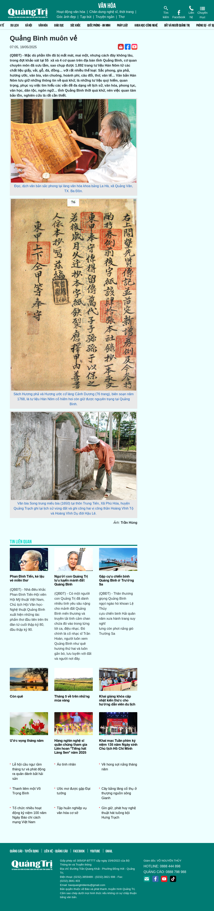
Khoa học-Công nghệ (146, 25)
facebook (79, 850)
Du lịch (14, 25)
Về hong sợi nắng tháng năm (119, 767)
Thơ (121, 17)
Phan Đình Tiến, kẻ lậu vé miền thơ (27, 578)
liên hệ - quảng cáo (56, 850)
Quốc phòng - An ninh (98, 25)
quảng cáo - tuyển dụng (24, 850)
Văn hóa (42, 25)
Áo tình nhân (66, 764)
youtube (95, 850)
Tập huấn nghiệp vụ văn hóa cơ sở (72, 810)
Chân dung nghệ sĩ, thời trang (111, 12)
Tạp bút (85, 17)
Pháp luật (122, 25)
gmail (109, 850)
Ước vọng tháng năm (27, 740)
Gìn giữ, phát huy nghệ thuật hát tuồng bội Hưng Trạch (119, 812)
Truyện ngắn (105, 17)
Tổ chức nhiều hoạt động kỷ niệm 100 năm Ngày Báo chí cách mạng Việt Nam (29, 815)
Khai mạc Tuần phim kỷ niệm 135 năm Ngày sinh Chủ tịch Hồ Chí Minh (118, 744)
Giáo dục (59, 25)
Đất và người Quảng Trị (177, 25)
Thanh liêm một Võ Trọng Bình (26, 791)
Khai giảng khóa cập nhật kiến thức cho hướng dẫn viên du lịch (117, 700)
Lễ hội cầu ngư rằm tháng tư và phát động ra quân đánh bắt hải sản (28, 771)
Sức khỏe (75, 25)
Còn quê (16, 696)
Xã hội (28, 25)
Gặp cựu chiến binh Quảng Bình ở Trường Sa (116, 580)
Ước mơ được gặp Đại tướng (73, 791)
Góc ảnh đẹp (66, 17)
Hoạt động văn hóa (71, 12)
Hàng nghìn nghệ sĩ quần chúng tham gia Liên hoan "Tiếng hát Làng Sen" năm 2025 (70, 746)
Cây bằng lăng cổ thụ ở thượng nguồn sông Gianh (119, 793)
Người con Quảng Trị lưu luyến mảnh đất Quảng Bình (71, 580)
